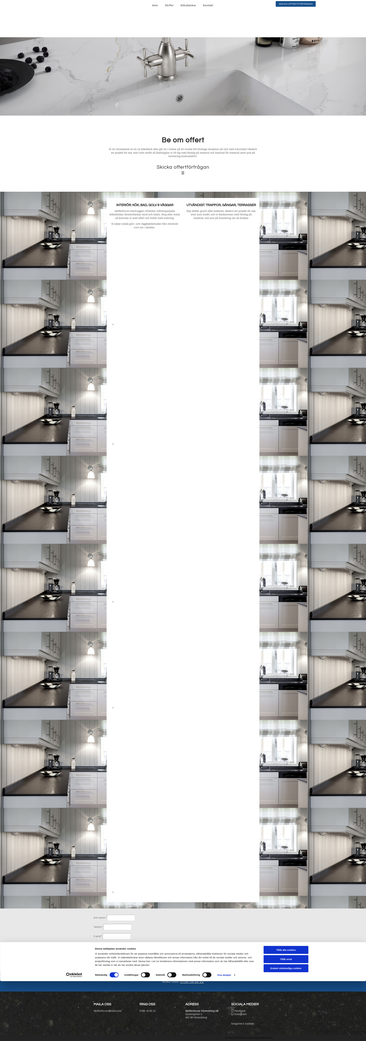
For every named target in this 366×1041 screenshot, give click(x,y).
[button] (296, 4)
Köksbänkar (188, 5)
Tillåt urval (286, 1019)
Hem (155, 5)
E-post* (98, 936)
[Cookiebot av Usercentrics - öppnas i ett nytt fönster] (74, 1035)
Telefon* (98, 926)
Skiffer (169, 5)
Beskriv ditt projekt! (105, 943)
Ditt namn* (100, 917)
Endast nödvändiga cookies (285, 1028)
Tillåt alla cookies (286, 1009)
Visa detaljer (224, 1034)
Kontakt (208, 5)
